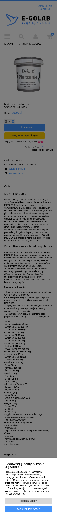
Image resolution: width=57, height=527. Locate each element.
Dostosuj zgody (28, 500)
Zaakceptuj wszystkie (28, 509)
